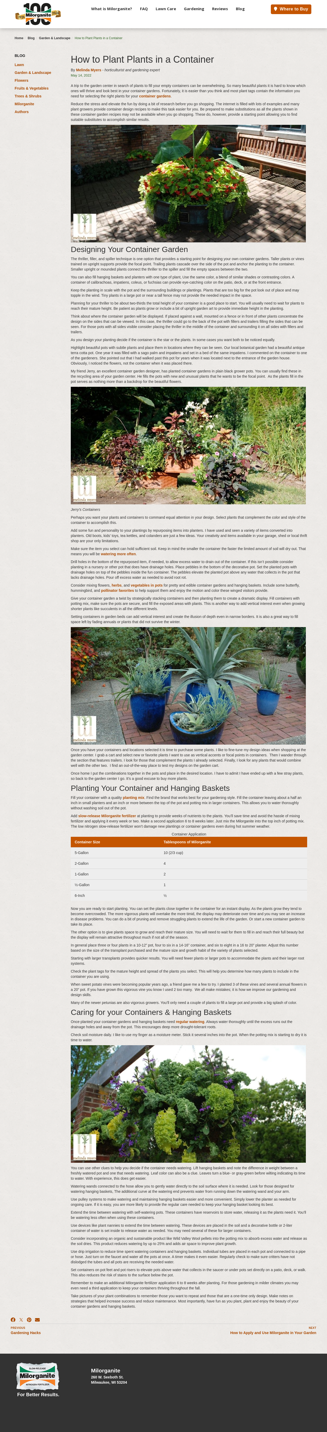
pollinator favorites (117, 590)
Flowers (21, 80)
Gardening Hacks (26, 1333)
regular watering (190, 1022)
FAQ (144, 8)
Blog (240, 8)
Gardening (194, 8)
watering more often (118, 554)
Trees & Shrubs (28, 96)
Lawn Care (166, 8)
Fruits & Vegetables (32, 88)
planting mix (133, 798)
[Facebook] (13, 1320)
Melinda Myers (88, 70)
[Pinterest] (29, 1320)
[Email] (37, 1320)
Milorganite (24, 104)
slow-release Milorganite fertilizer (107, 816)
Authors (22, 112)
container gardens (155, 96)
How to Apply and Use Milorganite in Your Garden (273, 1333)
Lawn (19, 65)
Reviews (220, 8)
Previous (18, 1327)
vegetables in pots (147, 585)
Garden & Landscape (54, 38)
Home (19, 38)
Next (312, 1327)
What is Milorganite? (111, 8)
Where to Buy (291, 9)
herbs (116, 585)
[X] (21, 1320)
